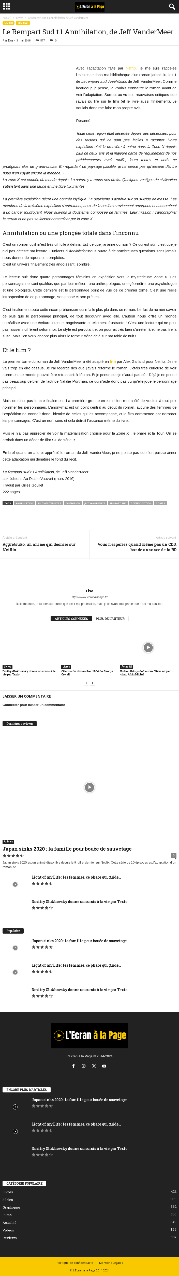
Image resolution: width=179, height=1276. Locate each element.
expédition (73, 503)
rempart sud (118, 503)
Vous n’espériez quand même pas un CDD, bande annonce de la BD (137, 547)
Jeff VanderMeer (94, 503)
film (113, 361)
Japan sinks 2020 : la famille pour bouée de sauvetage (67, 848)
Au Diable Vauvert (49, 503)
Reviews (23, 23)
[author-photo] (89, 573)
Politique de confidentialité (74, 1263)
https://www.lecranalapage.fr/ (89, 597)
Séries (8, 1199)
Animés (8, 841)
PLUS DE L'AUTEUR (110, 619)
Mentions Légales (111, 1263)
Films (7, 1215)
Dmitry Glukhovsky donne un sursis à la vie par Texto (29, 672)
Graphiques (12, 1207)
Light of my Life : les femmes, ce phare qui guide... (76, 877)
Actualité (127, 666)
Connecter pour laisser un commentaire (34, 705)
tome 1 (160, 503)
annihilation (25, 503)
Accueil (7, 18)
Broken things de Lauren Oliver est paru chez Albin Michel (146, 672)
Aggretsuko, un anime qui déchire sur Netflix (39, 547)
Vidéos (8, 1230)
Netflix (131, 68)
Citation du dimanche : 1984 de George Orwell (87, 672)
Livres (19, 18)
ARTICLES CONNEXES (71, 619)
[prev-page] (86, 683)
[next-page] (92, 683)
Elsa (10, 40)
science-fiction (141, 503)
